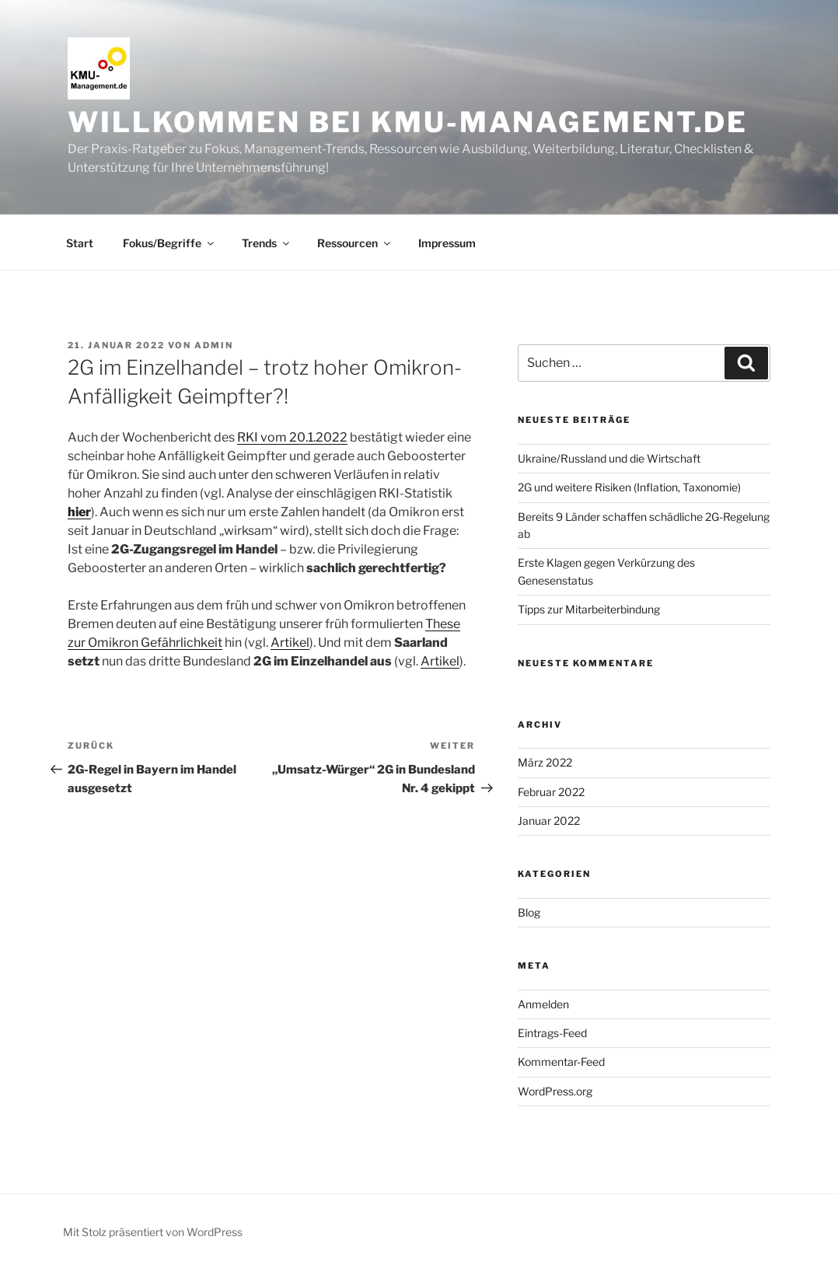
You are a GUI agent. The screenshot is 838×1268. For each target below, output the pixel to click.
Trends (267, 243)
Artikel (290, 642)
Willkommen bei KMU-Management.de (408, 122)
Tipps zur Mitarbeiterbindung (589, 609)
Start (79, 243)
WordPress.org (555, 1091)
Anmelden (543, 1004)
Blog (529, 912)
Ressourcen (355, 243)
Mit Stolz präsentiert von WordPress (153, 1231)
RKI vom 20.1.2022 (292, 437)
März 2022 (545, 762)
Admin (213, 345)
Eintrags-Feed (552, 1032)
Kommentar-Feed (561, 1061)
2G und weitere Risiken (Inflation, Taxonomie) (629, 487)
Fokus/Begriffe (169, 243)
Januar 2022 (549, 820)
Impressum (447, 243)
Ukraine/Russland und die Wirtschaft (609, 458)
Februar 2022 (551, 791)
